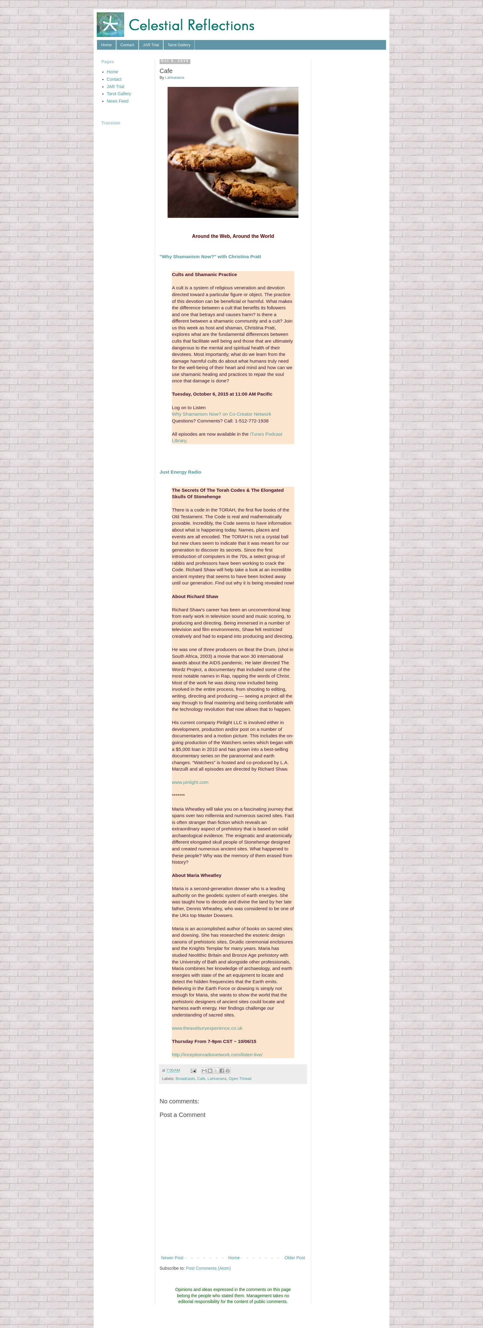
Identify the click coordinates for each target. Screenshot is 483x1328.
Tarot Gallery (179, 45)
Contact (127, 45)
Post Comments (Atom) (208, 1268)
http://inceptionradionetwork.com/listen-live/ (217, 1054)
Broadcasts (185, 1079)
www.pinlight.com (190, 782)
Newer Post (172, 1257)
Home (106, 45)
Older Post (295, 1257)
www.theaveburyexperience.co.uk (207, 1028)
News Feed (118, 101)
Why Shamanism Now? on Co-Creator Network (221, 414)
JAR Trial (151, 45)
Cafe (201, 1079)
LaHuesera (217, 1079)
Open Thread (240, 1079)
